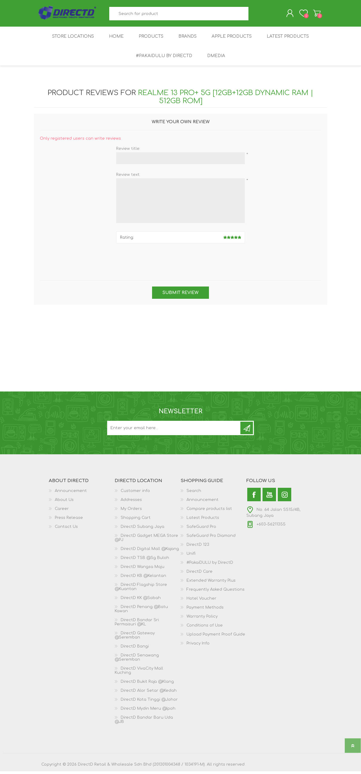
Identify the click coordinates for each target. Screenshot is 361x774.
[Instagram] (284, 497)
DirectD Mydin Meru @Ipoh (148, 711)
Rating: (127, 240)
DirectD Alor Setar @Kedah (149, 693)
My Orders (131, 511)
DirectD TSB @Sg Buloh (145, 560)
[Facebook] (254, 497)
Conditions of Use (204, 628)
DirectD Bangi (135, 649)
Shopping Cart (313, 14)
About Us (64, 502)
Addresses (131, 502)
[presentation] (180, 262)
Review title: (128, 151)
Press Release (69, 520)
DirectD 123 (197, 547)
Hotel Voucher (201, 601)
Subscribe (246, 430)
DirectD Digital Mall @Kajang (150, 551)
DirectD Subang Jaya (142, 529)
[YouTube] (269, 497)
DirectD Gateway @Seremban (135, 638)
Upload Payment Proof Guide (215, 637)
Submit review (180, 295)
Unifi (190, 556)
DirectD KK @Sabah (141, 600)
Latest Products (202, 520)
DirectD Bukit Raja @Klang (147, 684)
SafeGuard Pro (201, 529)
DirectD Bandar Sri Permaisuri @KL (137, 625)
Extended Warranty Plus (211, 583)
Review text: (128, 177)
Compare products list (209, 511)
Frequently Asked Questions (215, 592)
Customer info (135, 493)
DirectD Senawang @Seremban (137, 660)
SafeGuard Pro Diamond (211, 538)
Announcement (71, 493)
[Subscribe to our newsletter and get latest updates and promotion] (174, 430)
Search (255, 15)
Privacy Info (198, 646)
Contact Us (66, 529)
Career (62, 511)
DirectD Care (199, 574)
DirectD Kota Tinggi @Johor (149, 702)
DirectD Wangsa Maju (142, 569)
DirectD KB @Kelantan (143, 578)
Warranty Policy (202, 619)
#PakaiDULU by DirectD (209, 565)
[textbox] (179, 15)
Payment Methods (205, 610)
